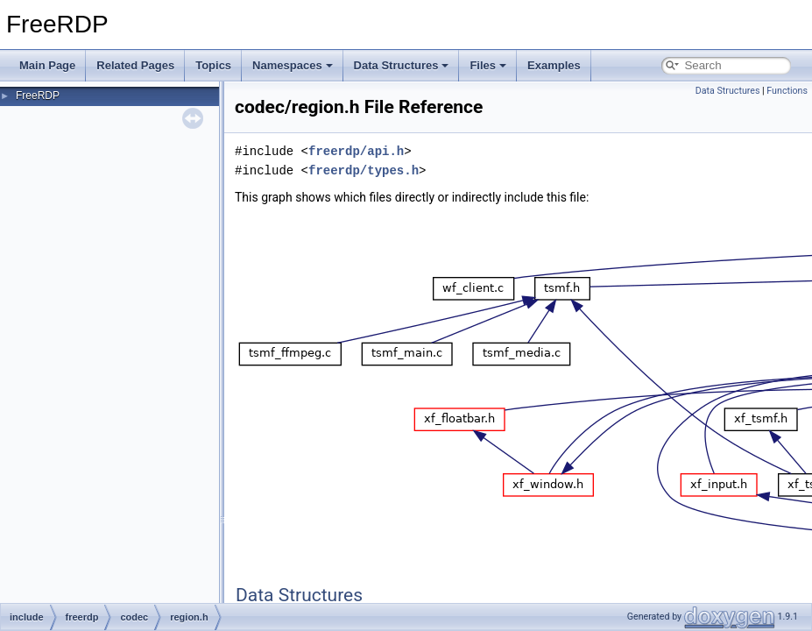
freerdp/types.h (363, 170)
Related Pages (135, 65)
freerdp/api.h (356, 151)
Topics (213, 65)
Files (488, 65)
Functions (787, 90)
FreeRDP (38, 95)
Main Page (47, 65)
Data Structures (401, 65)
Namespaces (292, 65)
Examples (554, 65)
